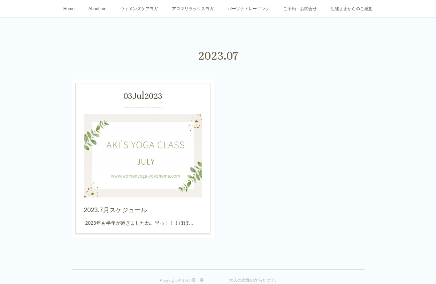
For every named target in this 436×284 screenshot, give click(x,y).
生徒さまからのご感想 (352, 8)
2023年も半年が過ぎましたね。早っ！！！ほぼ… (138, 221)
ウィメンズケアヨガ (139, 8)
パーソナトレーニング (248, 8)
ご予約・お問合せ (300, 8)
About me (97, 8)
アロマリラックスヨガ (193, 8)
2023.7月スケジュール (116, 208)
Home (69, 8)
